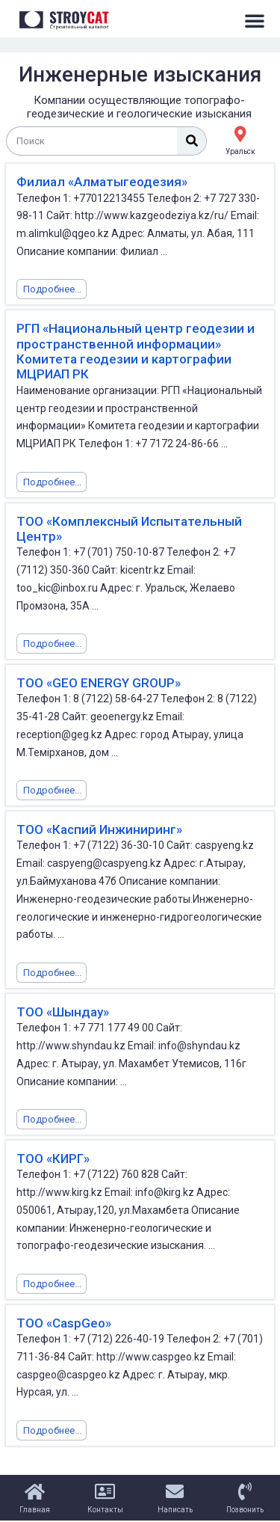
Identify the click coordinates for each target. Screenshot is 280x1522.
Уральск (240, 151)
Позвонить (245, 1510)
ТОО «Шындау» (62, 1011)
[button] (254, 20)
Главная (34, 1510)
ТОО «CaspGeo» (63, 1323)
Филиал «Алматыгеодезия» (101, 181)
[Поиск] (191, 141)
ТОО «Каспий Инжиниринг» (99, 829)
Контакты (105, 1510)
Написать (175, 1510)
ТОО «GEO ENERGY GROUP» (98, 682)
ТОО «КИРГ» (53, 1158)
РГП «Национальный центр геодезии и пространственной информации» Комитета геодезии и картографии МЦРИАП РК (135, 351)
